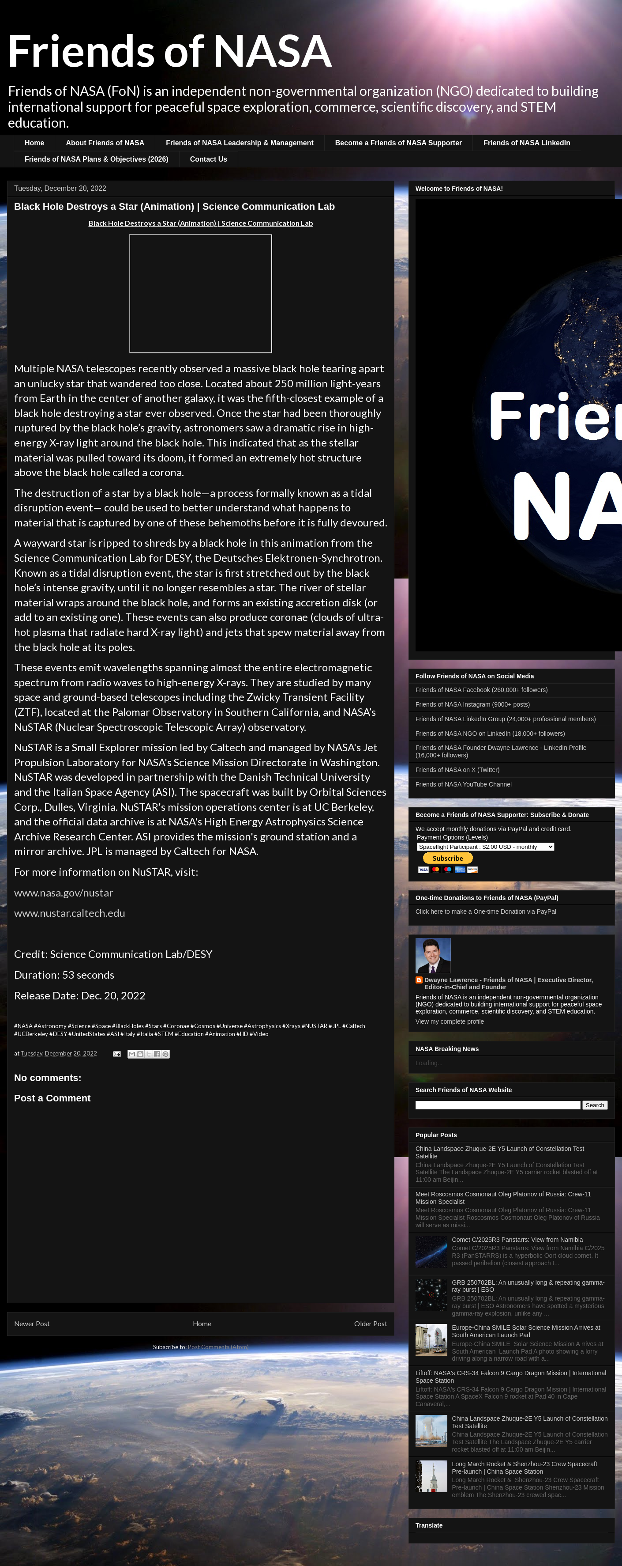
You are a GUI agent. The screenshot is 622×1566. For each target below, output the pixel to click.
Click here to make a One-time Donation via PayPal (486, 911)
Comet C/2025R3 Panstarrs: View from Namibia (517, 1239)
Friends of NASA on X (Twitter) (458, 769)
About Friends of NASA (105, 143)
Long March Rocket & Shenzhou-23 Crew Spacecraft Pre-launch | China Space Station (524, 1467)
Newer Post (32, 1324)
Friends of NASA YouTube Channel (464, 784)
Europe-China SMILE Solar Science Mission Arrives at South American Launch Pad (526, 1331)
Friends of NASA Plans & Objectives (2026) (97, 159)
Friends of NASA (169, 49)
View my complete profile (450, 1021)
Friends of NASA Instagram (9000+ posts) (473, 704)
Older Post (370, 1324)
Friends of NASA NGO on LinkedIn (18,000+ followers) (490, 733)
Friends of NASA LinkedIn (526, 143)
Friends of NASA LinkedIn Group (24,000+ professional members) (506, 718)
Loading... (429, 1063)
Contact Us (208, 159)
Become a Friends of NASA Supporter (398, 143)
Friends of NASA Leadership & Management (240, 143)
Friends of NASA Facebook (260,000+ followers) (482, 689)
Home (34, 143)
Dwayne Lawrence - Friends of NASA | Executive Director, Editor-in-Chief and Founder (508, 983)
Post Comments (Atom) (218, 1346)
